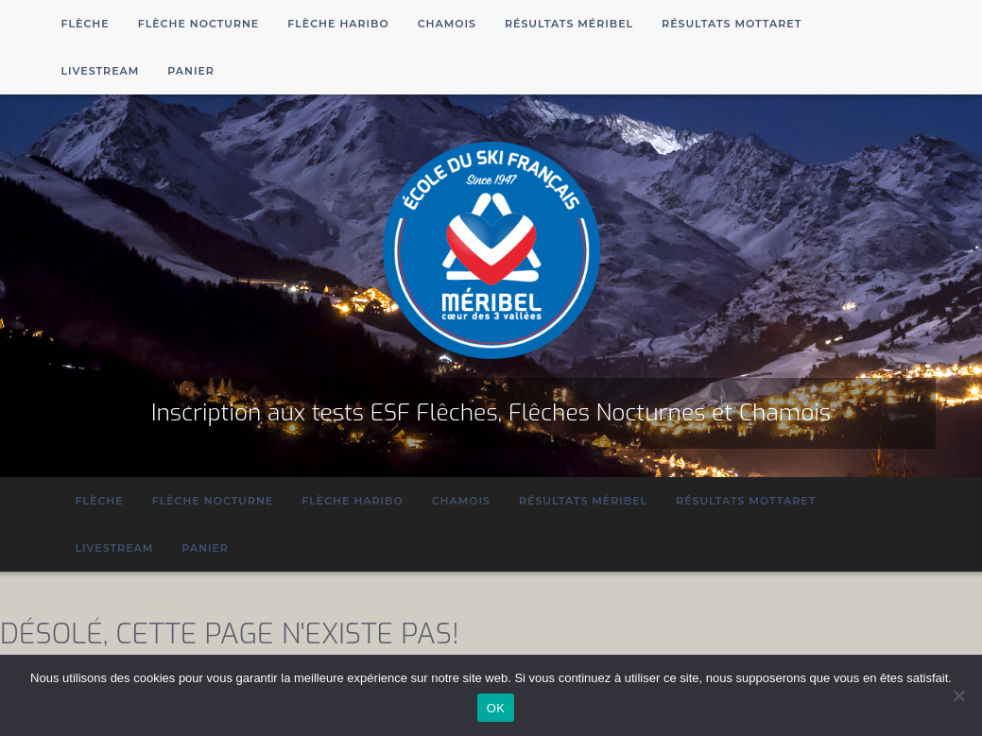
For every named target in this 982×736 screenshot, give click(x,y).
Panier (191, 70)
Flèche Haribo (338, 23)
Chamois (447, 23)
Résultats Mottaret (731, 23)
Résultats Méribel (569, 23)
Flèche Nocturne (199, 23)
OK (496, 708)
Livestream (100, 70)
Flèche (85, 23)
